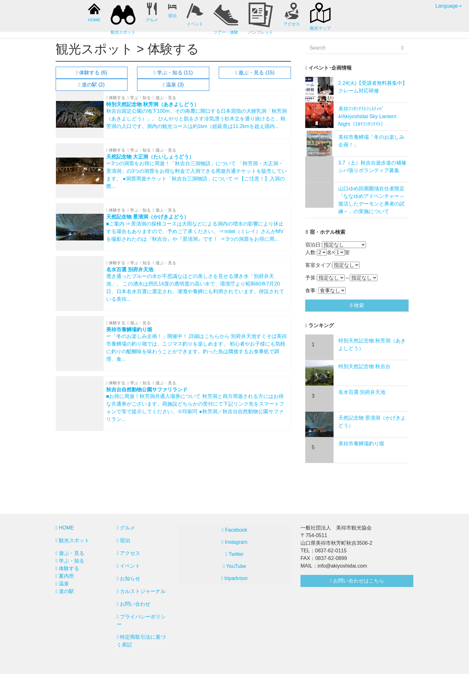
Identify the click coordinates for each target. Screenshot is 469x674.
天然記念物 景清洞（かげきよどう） (372, 421)
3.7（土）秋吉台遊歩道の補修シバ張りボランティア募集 (372, 166)
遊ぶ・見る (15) (254, 72)
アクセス (128, 553)
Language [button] (446, 6)
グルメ (126, 527)
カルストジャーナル (141, 591)
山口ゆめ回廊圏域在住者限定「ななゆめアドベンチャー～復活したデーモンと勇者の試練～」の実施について (371, 200)
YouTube (234, 566)
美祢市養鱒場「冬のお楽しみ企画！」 (371, 140)
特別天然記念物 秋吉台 (364, 366)
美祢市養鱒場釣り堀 (361, 443)
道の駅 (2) (92, 84)
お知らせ (128, 578)
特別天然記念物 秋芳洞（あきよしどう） (372, 344)
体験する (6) (91, 72)
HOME (65, 527)
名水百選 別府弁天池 (361, 392)
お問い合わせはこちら (357, 580)
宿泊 (123, 540)
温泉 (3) (173, 84)
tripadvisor (234, 578)
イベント (128, 566)
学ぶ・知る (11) (173, 72)
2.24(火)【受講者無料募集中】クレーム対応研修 (373, 86)
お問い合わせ (133, 604)
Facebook (234, 530)
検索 (357, 305)
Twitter (234, 554)
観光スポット (72, 540)
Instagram (234, 542)
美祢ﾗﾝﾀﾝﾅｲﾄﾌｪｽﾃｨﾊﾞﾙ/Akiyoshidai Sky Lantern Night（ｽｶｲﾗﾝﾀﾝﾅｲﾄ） (367, 116)
